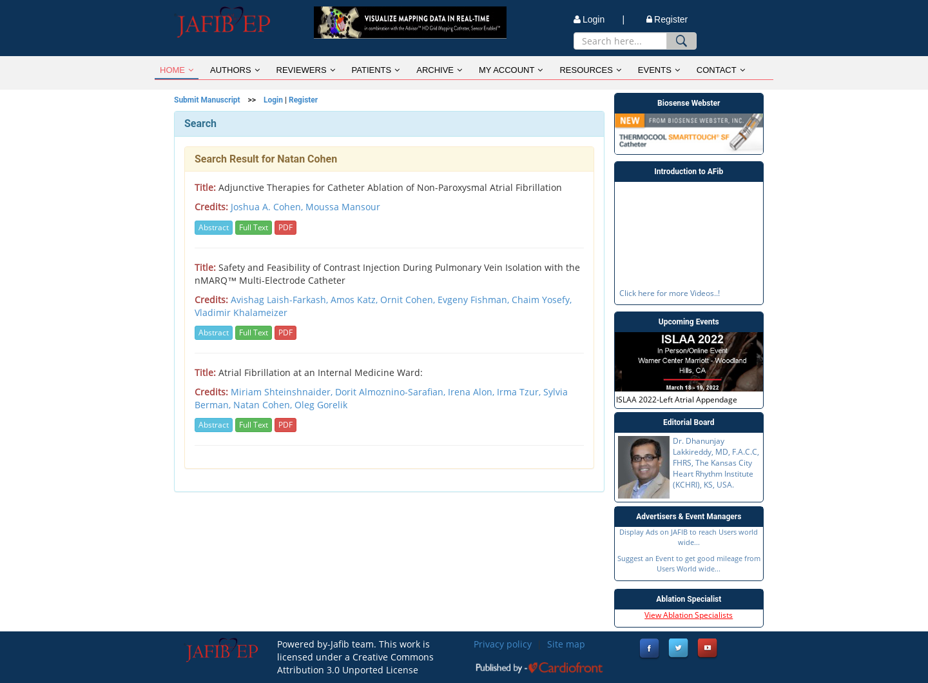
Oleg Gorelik (321, 405)
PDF (285, 227)
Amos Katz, (355, 299)
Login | (599, 19)
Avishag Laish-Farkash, (281, 299)
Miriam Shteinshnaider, (283, 392)
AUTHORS (235, 70)
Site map (566, 644)
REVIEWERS (305, 70)
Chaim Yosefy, (542, 299)
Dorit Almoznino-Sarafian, (391, 392)
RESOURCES (590, 70)
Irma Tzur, (520, 392)
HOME (176, 70)
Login (273, 99)
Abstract (213, 227)
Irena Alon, (472, 392)
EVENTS (659, 70)
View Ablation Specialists (688, 614)
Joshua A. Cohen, (268, 207)
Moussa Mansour (342, 207)
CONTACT (721, 70)
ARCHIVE (439, 70)
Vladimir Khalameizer (241, 312)
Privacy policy (503, 644)
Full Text (253, 227)
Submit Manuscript (207, 99)
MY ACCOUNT (511, 70)
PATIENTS (376, 70)
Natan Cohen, (264, 405)
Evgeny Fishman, (475, 299)
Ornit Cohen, (409, 299)
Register (667, 19)
